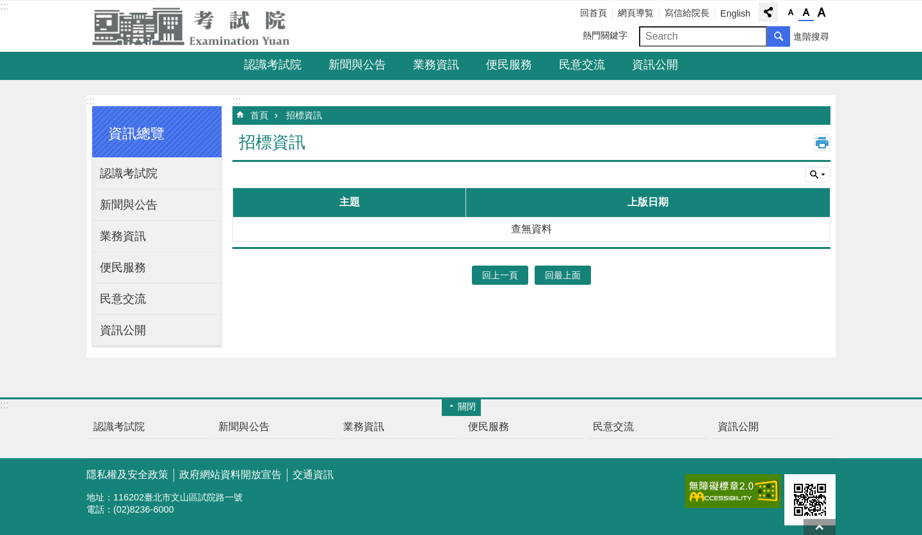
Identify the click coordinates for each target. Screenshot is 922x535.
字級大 (821, 12)
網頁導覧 (636, 13)
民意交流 (582, 64)
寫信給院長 (687, 13)
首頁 (259, 115)
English (735, 13)
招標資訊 (304, 115)
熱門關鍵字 (605, 35)
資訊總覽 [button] (136, 133)
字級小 (790, 12)
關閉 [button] (467, 406)
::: (4, 6)
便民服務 (509, 64)
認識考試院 (273, 64)
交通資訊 (313, 474)
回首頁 (593, 13)
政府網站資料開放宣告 (230, 474)
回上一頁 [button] (500, 275)
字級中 (806, 12)
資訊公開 (655, 64)
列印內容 (822, 142)
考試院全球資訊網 (198, 26)
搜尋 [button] (778, 36)
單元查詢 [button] (817, 174)
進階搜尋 (811, 36)
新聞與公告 (357, 64)
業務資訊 (436, 64)
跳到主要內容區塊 (6, 6)
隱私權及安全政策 (127, 474)
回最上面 (820, 527)
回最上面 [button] (563, 275)
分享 (768, 12)
